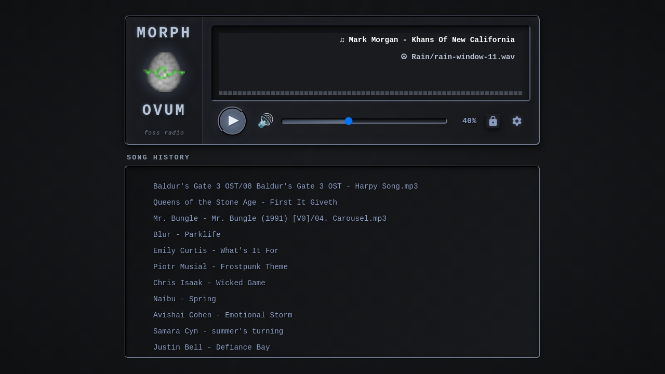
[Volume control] (364, 121)
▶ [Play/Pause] (234, 121)
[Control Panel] (517, 121)
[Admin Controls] (493, 121)
